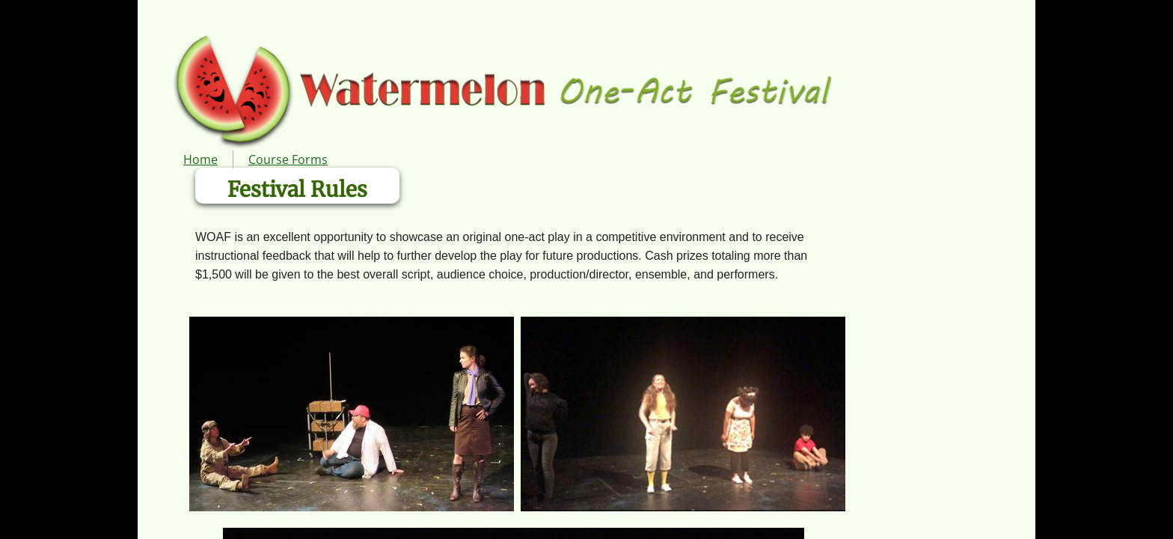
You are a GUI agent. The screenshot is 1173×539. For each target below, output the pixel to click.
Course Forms (288, 159)
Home (200, 159)
